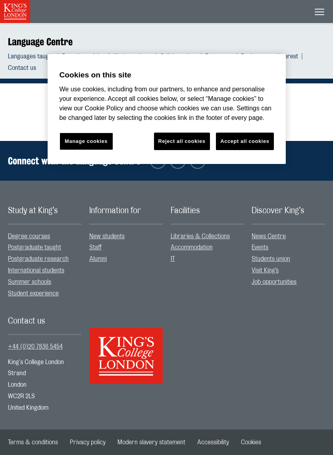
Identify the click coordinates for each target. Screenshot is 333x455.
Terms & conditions (33, 442)
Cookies (251, 442)
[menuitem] (35, 56)
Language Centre (40, 42)
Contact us (22, 68)
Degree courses (29, 236)
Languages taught (31, 56)
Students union (271, 259)
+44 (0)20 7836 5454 (35, 346)
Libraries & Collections (200, 236)
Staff (95, 247)
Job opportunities (274, 282)
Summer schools (29, 282)
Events (260, 247)
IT (173, 259)
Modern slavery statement (151, 442)
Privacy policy (88, 442)
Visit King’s (265, 270)
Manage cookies (86, 141)
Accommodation (192, 247)
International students (36, 270)
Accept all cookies (244, 141)
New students (107, 236)
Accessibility (213, 442)
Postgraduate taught (34, 247)
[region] (167, 109)
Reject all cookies (182, 141)
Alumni (98, 259)
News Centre (269, 236)
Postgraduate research (38, 259)
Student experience (33, 293)
